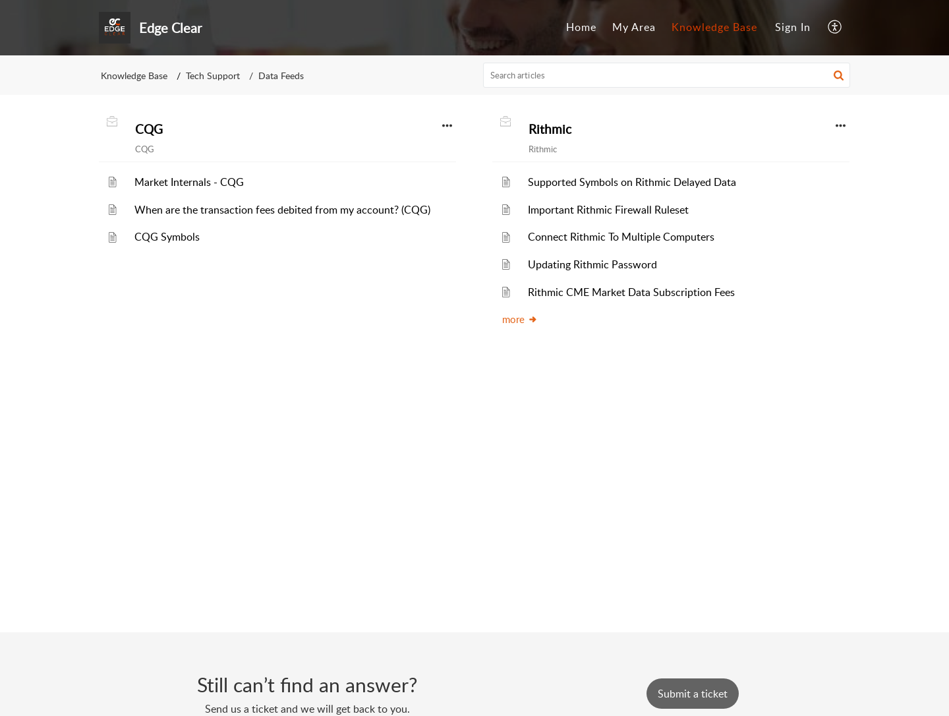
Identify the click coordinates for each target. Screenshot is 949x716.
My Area (634, 27)
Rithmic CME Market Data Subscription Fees (631, 292)
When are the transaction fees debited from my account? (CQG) (282, 209)
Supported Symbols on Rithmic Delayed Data (632, 182)
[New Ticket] (693, 693)
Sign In (793, 27)
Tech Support (213, 75)
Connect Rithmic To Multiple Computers (621, 236)
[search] (667, 75)
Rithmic (550, 129)
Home (581, 27)
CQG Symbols (167, 236)
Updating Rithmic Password (592, 264)
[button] (835, 28)
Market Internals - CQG (189, 182)
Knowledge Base (714, 27)
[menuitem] (581, 28)
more (520, 319)
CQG (149, 129)
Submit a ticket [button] (693, 693)
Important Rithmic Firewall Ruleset (608, 209)
